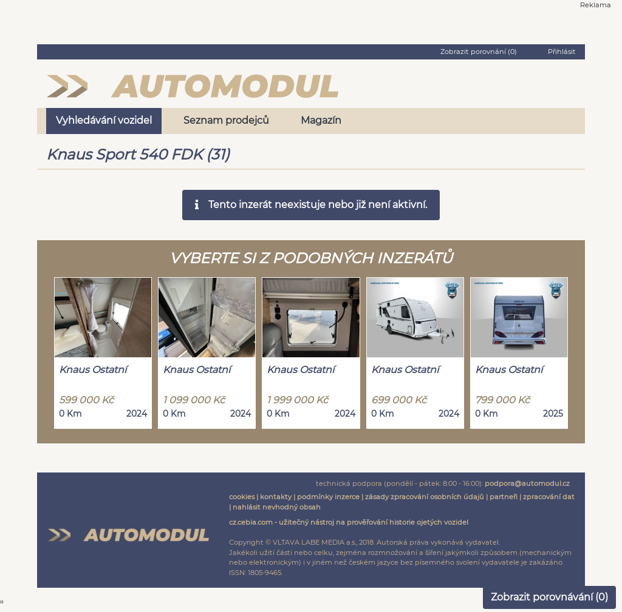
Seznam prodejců (226, 120)
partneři (504, 497)
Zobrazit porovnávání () (549, 597)
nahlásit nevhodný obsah (277, 507)
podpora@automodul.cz (527, 483)
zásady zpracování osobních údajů (424, 497)
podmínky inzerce (328, 497)
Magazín (321, 120)
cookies (242, 497)
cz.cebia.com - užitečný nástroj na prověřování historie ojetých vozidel (348, 522)
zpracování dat (549, 497)
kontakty (276, 497)
